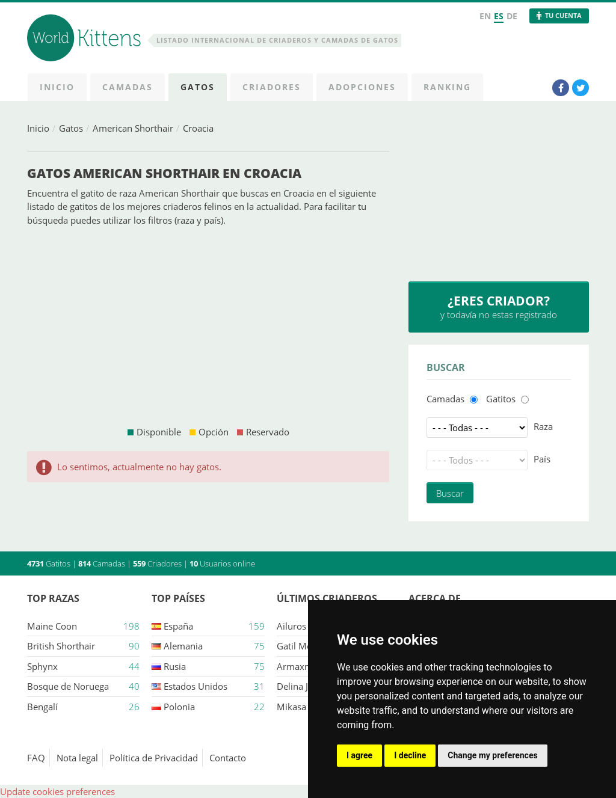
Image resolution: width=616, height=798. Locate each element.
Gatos (71, 128)
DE (512, 16)
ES (499, 16)
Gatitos (501, 399)
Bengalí (42, 707)
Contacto (227, 758)
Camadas (445, 399)
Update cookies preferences (57, 791)
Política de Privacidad (153, 758)
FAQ (36, 758)
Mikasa (291, 707)
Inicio (38, 128)
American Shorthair (133, 128)
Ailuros (291, 626)
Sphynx (42, 666)
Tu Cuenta (563, 15)
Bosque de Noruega (68, 686)
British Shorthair (61, 646)
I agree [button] (359, 755)
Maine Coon (52, 626)
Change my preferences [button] (492, 755)
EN (485, 16)
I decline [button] (410, 755)
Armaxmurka (304, 666)
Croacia (198, 128)
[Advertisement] (208, 326)
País (542, 459)
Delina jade (300, 686)
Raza (543, 426)
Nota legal (77, 758)
